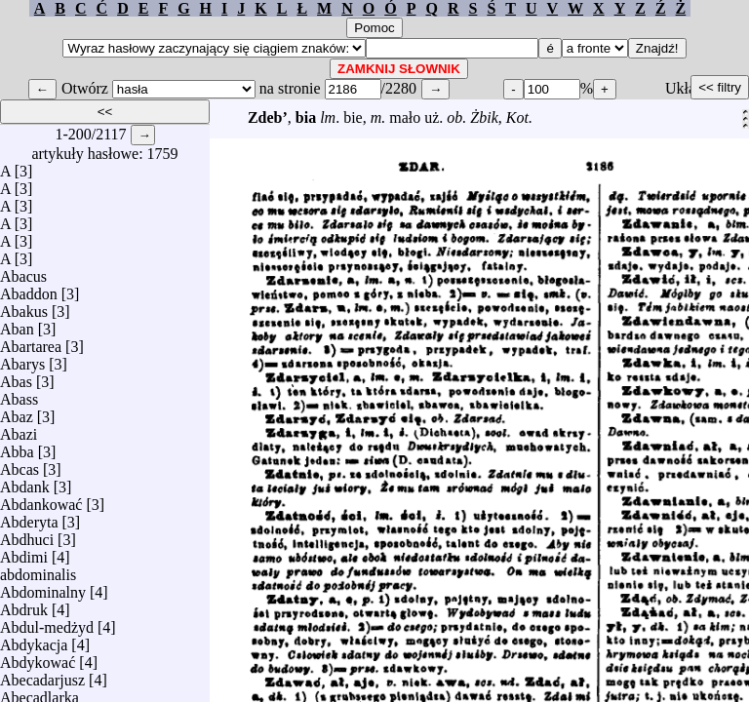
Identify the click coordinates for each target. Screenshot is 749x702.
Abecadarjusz (42, 675)
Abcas (19, 464)
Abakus (24, 306)
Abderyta (29, 517)
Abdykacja (33, 640)
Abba (17, 447)
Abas (16, 377)
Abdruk (24, 605)
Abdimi (24, 552)
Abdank (25, 482)
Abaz (16, 412)
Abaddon (29, 289)
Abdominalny (43, 587)
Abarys (22, 359)
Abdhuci (27, 534)
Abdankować (41, 499)
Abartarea (30, 341)
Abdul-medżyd (47, 622)
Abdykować (37, 657)
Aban (17, 324)
